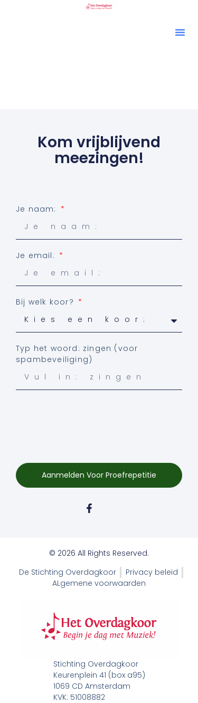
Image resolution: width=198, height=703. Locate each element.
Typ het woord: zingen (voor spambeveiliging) (77, 354)
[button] (180, 32)
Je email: (37, 255)
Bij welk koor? (46, 302)
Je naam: (37, 209)
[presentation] (96, 421)
